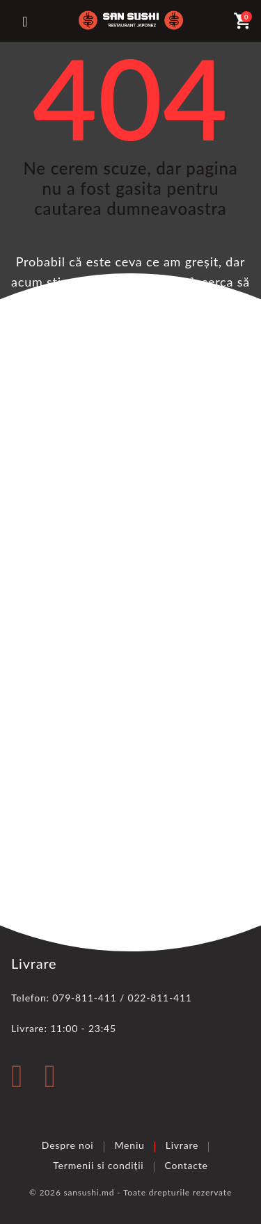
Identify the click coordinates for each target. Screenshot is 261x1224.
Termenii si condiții (98, 1165)
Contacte (186, 1165)
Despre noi (68, 1145)
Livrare (182, 1145)
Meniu (130, 1145)
